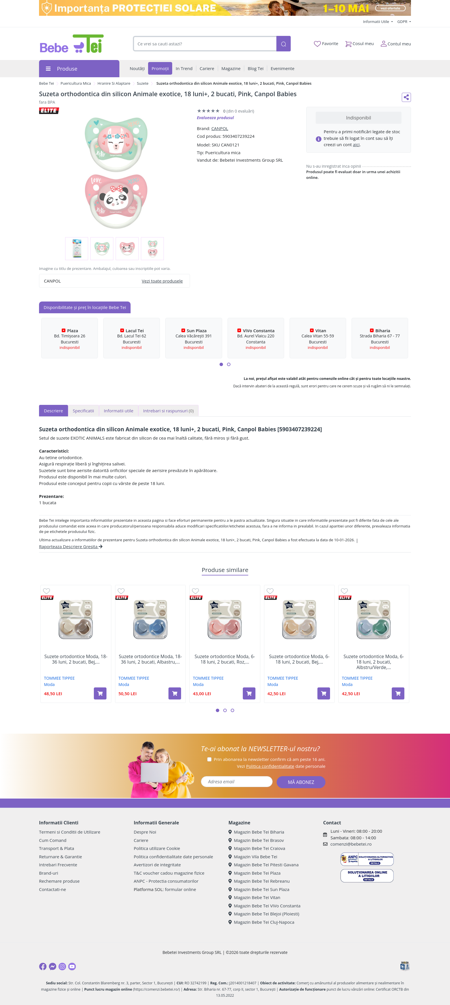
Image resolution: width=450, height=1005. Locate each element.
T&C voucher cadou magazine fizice (169, 873)
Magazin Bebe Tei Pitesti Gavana (263, 864)
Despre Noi (145, 832)
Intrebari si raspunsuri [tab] (168, 410)
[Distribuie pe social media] (406, 97)
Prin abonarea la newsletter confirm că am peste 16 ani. (269, 759)
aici (356, 144)
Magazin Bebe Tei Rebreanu (259, 881)
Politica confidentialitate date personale (173, 856)
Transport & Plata (56, 848)
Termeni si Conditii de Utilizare (69, 832)
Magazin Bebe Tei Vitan (254, 897)
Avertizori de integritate (157, 864)
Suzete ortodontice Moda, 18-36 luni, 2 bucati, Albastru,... (150, 659)
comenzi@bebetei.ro (351, 844)
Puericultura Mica (76, 83)
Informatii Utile (376, 21)
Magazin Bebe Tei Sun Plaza (258, 889)
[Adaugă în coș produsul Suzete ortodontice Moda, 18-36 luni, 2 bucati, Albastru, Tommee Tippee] (174, 693)
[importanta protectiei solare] (225, 8)
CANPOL (219, 128)
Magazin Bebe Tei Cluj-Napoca (261, 922)
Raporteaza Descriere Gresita (70, 546)
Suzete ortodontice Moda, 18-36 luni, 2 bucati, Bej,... (75, 659)
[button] (221, 364)
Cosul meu (359, 42)
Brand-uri (48, 873)
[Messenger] (52, 966)
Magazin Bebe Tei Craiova (256, 848)
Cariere (141, 840)
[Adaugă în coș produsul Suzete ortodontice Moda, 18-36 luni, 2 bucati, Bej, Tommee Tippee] (100, 693)
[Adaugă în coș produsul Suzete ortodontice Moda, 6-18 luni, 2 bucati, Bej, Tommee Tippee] (323, 693)
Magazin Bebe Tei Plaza (254, 873)
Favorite (326, 43)
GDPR (402, 21)
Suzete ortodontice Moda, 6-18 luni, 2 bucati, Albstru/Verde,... (374, 662)
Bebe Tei (46, 83)
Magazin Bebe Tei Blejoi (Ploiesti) (263, 914)
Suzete (142, 83)
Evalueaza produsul (215, 117)
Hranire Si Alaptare (114, 83)
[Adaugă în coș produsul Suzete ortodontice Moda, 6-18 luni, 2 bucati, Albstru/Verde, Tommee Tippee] (398, 693)
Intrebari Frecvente (58, 864)
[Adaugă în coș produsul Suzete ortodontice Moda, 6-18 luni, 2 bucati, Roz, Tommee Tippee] (249, 693)
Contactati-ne (52, 889)
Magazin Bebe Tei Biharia (256, 832)
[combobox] (204, 44)
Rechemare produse (59, 881)
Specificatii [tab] (83, 410)
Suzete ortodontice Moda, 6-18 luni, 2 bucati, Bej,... (299, 659)
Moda (49, 684)
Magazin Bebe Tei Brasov (256, 840)
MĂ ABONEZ (301, 782)
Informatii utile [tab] (118, 410)
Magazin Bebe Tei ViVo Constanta (264, 906)
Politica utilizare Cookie (157, 848)
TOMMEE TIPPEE (59, 678)
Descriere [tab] (53, 410)
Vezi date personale (281, 766)
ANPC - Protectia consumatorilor (166, 881)
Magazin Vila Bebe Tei (252, 856)
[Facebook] (42, 966)
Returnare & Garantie (60, 856)
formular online (180, 889)
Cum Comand (53, 840)
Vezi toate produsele (162, 281)
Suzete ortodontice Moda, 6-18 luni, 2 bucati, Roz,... (225, 659)
